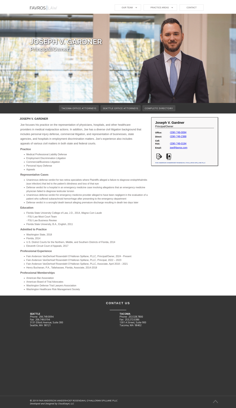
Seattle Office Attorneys (120, 108)
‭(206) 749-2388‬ (178, 136)
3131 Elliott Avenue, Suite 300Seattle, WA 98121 (46, 324)
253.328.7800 (136, 316)
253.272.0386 (132, 319)
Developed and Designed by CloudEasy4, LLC (52, 403)
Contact (191, 7)
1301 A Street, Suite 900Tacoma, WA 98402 (133, 324)
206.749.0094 (46, 316)
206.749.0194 (42, 319)
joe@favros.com (178, 147)
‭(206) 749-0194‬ (178, 143)
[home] (43, 6)
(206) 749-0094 (178, 132)
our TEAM (127, 7)
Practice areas (160, 7)
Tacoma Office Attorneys (78, 108)
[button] (128, 7)
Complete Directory (159, 108)
